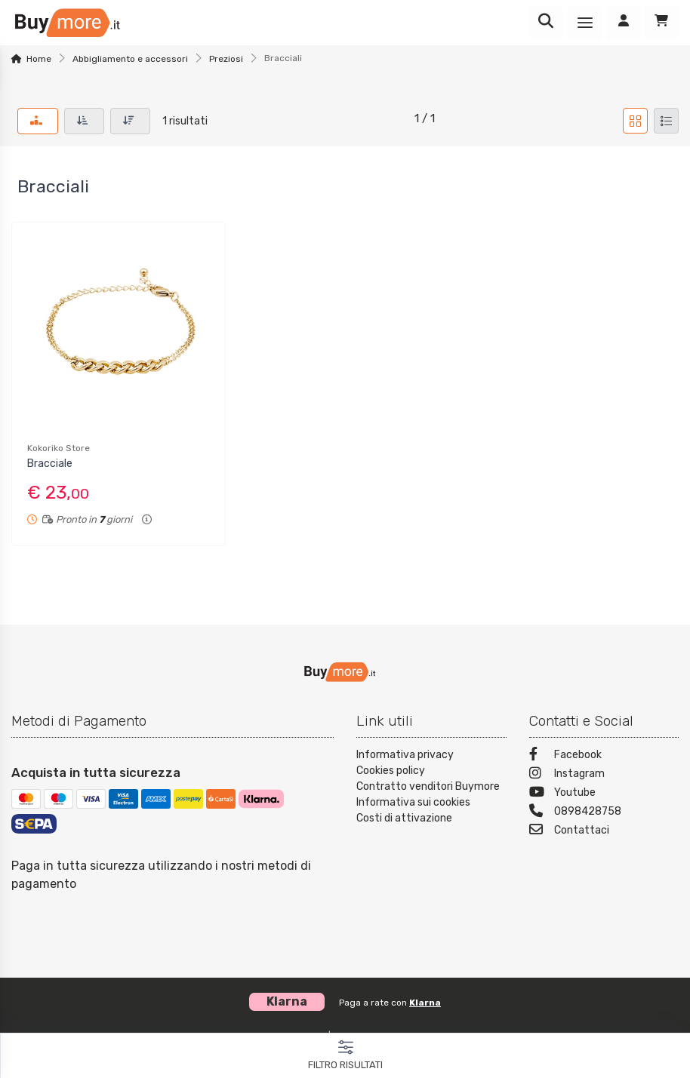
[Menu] (585, 23)
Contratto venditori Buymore (428, 786)
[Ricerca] (546, 23)
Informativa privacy (405, 754)
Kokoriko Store (58, 448)
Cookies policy (390, 770)
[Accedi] (623, 22)
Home (38, 59)
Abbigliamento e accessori (130, 59)
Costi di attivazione (404, 818)
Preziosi (226, 59)
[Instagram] (604, 775)
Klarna (425, 1002)
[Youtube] (604, 794)
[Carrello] (661, 22)
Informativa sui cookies (413, 802)
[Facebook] (604, 756)
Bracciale (49, 463)
